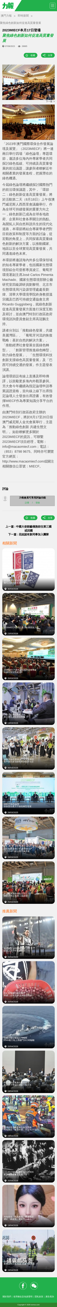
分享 (50, 55)
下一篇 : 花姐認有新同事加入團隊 (28, 534)
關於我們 (7, 1296)
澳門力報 (6, 15)
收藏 (33, 55)
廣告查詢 (49, 1296)
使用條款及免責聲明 (23, 1296)
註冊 (27, 502)
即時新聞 (23, 15)
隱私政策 (39, 1296)
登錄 (38, 502)
